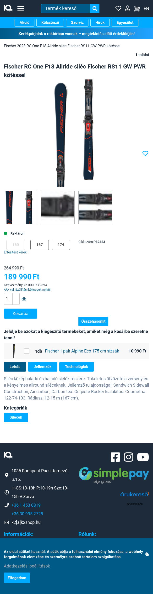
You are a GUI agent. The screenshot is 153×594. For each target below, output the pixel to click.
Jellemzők (43, 366)
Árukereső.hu (134, 503)
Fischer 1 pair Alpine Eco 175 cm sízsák (82, 351)
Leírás (15, 366)
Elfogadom (17, 578)
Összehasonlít (93, 321)
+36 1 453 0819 (26, 505)
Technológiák (76, 366)
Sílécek (16, 417)
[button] (15, 296)
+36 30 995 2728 (27, 513)
